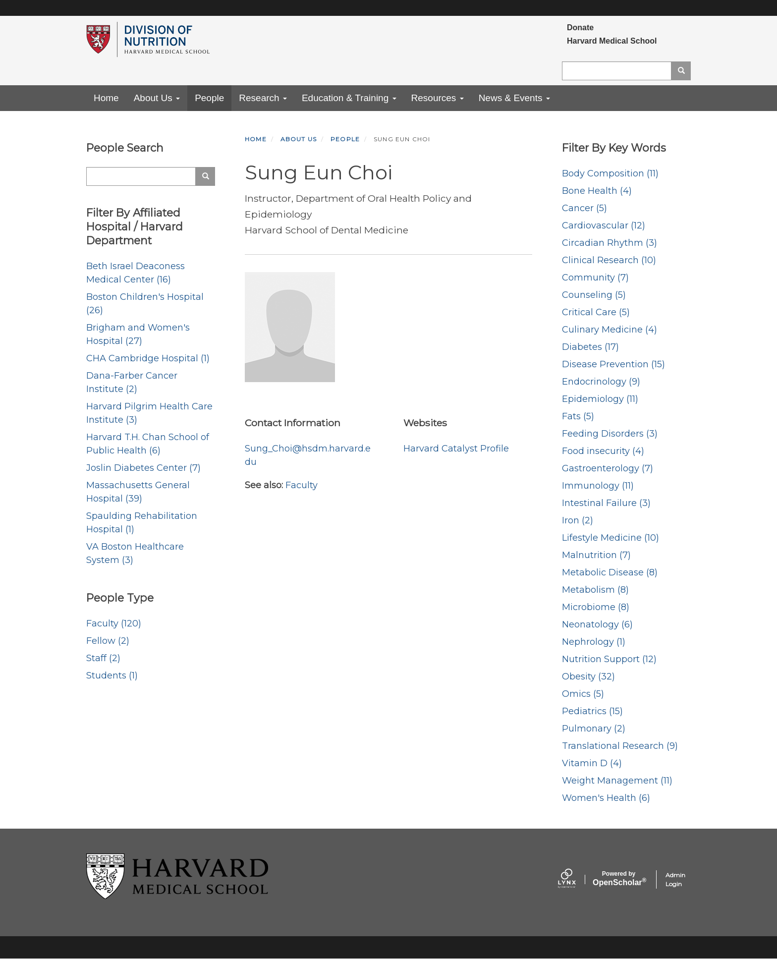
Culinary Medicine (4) (609, 329)
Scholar (619, 879)
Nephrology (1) (593, 641)
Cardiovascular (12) (603, 225)
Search (684, 70)
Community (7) (595, 277)
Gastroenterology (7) (607, 468)
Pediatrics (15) (592, 711)
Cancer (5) (584, 208)
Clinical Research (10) (609, 260)
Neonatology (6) (597, 624)
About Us (157, 98)
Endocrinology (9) (601, 381)
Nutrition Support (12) (609, 659)
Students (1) (112, 675)
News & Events (514, 98)
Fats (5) (578, 416)
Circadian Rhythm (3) (609, 242)
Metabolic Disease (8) (610, 572)
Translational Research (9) (620, 745)
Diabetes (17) (590, 346)
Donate (580, 27)
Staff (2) (103, 658)
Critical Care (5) (596, 312)
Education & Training (349, 98)
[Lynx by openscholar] (575, 879)
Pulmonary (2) (593, 728)
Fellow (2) (107, 640)
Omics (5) (583, 693)
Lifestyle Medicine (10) (610, 537)
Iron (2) (577, 520)
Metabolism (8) (595, 589)
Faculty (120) (113, 623)
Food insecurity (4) (603, 451)
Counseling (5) (594, 294)
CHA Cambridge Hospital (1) (148, 358)
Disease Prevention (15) (613, 364)
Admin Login (675, 879)
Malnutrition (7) (596, 555)
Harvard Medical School (612, 41)
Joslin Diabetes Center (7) (143, 467)
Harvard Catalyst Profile (456, 448)
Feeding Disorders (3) (610, 433)
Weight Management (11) (617, 780)
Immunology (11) (598, 485)
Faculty (301, 485)
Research (263, 98)
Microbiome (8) (595, 607)
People (209, 98)
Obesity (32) (588, 676)
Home (106, 98)
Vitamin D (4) (592, 763)
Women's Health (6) (606, 797)
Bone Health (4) (597, 190)
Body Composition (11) (610, 173)
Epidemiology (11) (600, 399)
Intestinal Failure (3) (606, 503)
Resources (437, 98)
